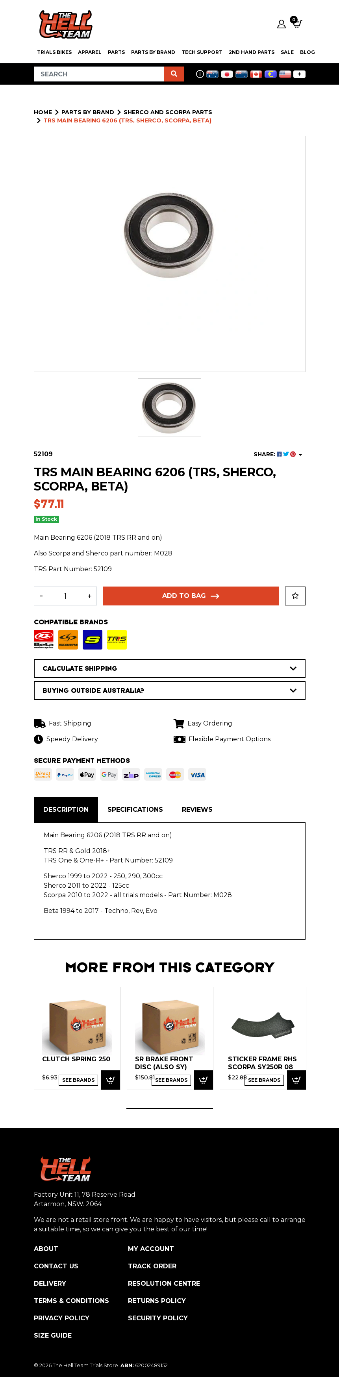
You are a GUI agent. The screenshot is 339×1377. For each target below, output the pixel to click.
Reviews (197, 809)
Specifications (135, 809)
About (46, 1249)
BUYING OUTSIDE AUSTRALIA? (170, 690)
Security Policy (158, 1318)
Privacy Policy (61, 1318)
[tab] (66, 809)
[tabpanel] (77, 1038)
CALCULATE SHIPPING (170, 668)
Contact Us (56, 1266)
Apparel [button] (90, 52)
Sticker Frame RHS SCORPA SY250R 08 (262, 1063)
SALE (287, 52)
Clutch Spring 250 (76, 1059)
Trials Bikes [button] (54, 52)
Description (66, 809)
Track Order (152, 1266)
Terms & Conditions (71, 1301)
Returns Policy (157, 1301)
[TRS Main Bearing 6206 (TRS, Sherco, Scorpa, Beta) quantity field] (65, 596)
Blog (307, 52)
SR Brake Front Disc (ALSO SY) (164, 1063)
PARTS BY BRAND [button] (153, 52)
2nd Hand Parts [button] (251, 52)
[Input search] (99, 74)
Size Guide (53, 1335)
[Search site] (174, 74)
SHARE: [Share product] (275, 454)
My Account (151, 1249)
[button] (295, 596)
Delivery (50, 1283)
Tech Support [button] (202, 52)
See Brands (78, 1080)
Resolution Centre (164, 1283)
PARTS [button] (116, 52)
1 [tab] (169, 1108)
